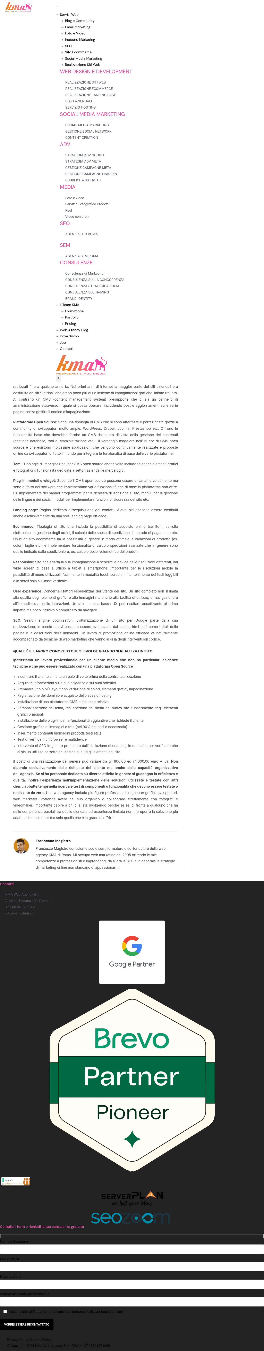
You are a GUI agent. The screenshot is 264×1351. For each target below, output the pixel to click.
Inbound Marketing (80, 39)
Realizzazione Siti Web (82, 64)
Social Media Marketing (83, 58)
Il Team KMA (69, 305)
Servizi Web (69, 14)
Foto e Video (75, 33)
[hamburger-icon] (57, 6)
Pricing (70, 323)
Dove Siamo (69, 336)
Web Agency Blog (74, 330)
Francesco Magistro (53, 840)
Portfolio (72, 317)
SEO (68, 46)
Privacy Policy (18, 1339)
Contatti (66, 348)
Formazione (74, 311)
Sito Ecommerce (78, 52)
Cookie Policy (41, 1339)
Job (63, 342)
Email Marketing (78, 27)
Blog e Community (80, 20)
